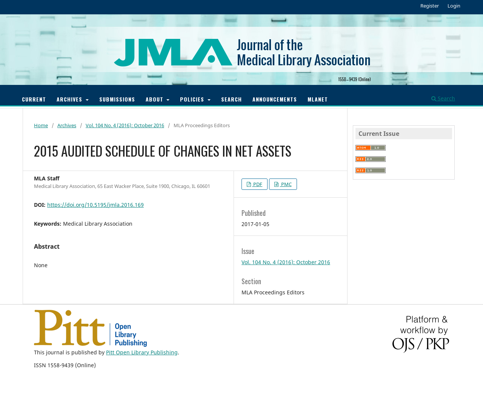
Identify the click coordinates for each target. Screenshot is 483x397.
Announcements (274, 99)
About (155, 99)
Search (231, 99)
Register (429, 5)
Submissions (117, 99)
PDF (257, 184)
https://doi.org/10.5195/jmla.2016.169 (95, 204)
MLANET (318, 99)
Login (454, 5)
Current (34, 99)
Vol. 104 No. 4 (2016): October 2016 (125, 125)
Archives (70, 99)
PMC (286, 184)
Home (41, 125)
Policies (193, 99)
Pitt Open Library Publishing (142, 352)
